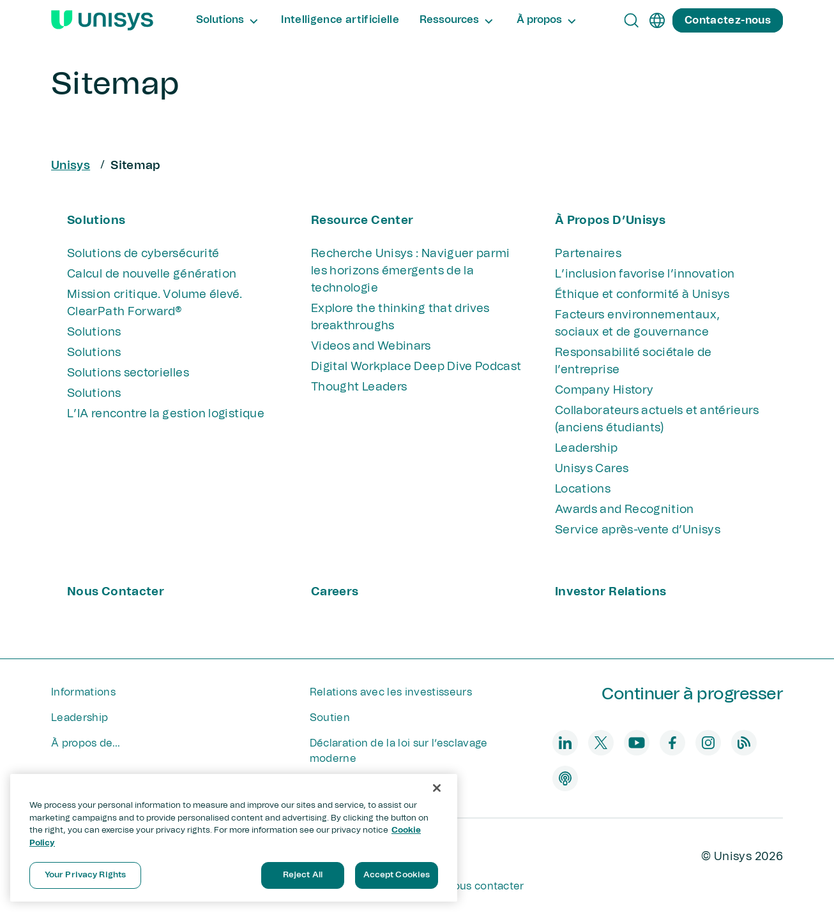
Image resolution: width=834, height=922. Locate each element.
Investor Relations (610, 592)
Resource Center (362, 221)
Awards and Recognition (624, 510)
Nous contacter (115, 592)
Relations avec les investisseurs (391, 692)
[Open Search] (631, 20)
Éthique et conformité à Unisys (642, 295)
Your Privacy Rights (85, 875)
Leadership (586, 448)
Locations (582, 489)
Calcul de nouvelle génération (151, 274)
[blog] (744, 742)
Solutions (96, 221)
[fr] (657, 20)
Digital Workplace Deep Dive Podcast (416, 367)
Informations (83, 692)
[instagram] (708, 742)
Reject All (302, 875)
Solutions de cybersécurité (143, 254)
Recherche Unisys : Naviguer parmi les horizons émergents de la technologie (410, 271)
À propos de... (85, 743)
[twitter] (601, 742)
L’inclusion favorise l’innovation (645, 274)
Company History (604, 390)
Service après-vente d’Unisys (637, 530)
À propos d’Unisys (610, 221)
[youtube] (636, 742)
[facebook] (672, 742)
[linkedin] (565, 742)
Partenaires (588, 254)
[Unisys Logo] (102, 20)
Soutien (330, 718)
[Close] (437, 788)
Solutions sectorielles (128, 373)
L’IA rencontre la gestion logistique (165, 414)
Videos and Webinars (371, 346)
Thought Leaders (359, 387)
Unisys (70, 166)
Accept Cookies (396, 875)
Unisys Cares (591, 469)
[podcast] (565, 778)
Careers (335, 592)
